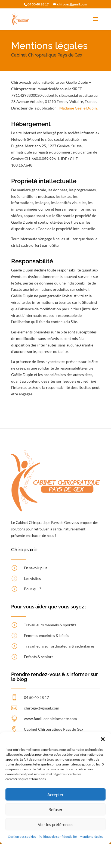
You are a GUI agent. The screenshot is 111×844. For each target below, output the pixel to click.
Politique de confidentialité (58, 836)
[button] (103, 739)
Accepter (55, 794)
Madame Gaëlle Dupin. (78, 108)
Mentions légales (91, 836)
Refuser (55, 809)
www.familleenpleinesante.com (50, 718)
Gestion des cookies (22, 836)
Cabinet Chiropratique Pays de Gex (53, 729)
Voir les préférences (55, 824)
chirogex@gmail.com (41, 708)
